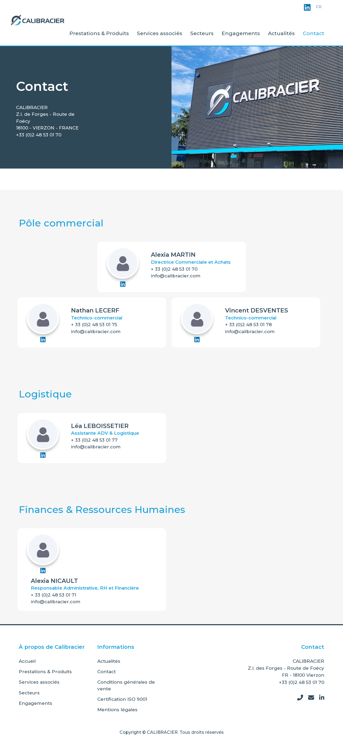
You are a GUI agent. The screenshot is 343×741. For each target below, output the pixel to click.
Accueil (27, 661)
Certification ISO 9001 (122, 699)
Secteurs (202, 33)
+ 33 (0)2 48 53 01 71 (53, 595)
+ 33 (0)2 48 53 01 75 (94, 324)
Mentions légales (117, 709)
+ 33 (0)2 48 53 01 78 (248, 324)
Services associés (159, 33)
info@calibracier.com (175, 275)
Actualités (281, 33)
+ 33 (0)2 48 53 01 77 (94, 440)
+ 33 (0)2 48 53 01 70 (174, 269)
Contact (313, 33)
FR (319, 6)
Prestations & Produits (99, 33)
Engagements (241, 33)
